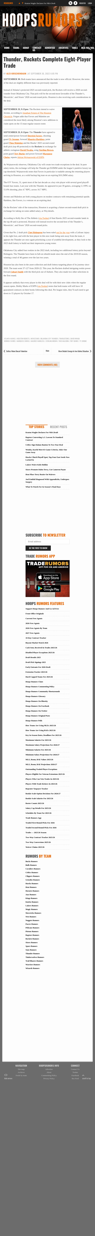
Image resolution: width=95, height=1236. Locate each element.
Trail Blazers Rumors (34, 961)
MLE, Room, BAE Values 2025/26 (39, 759)
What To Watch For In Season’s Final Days (43, 487)
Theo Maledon (16, 143)
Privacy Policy (48, 1078)
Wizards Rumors (32, 968)
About (26, 48)
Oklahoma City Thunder (49, 338)
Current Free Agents (34, 618)
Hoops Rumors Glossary (36, 696)
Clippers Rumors (33, 876)
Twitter (75, 1072)
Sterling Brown (46, 150)
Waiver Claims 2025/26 (35, 847)
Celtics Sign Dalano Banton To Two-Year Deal (44, 445)
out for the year (63, 232)
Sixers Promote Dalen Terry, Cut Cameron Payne (46, 469)
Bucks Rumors (32, 861)
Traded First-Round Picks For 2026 (40, 823)
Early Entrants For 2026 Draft (38, 667)
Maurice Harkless (36, 139)
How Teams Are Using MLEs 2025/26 (41, 725)
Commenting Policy (49, 1075)
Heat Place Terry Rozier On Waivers (40, 474)
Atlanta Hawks (9, 338)
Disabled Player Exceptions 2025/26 (40, 652)
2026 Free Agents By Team (36, 628)
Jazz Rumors (31, 894)
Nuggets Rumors (32, 920)
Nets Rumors (31, 917)
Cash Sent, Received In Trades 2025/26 (41, 648)
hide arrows (8, 1077)
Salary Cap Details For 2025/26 (38, 808)
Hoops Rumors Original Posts (38, 716)
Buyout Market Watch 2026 (37, 643)
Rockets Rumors (32, 939)
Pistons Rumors (32, 931)
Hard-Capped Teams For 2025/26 (39, 677)
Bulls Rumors (31, 865)
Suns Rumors (31, 950)
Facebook (75, 1075)
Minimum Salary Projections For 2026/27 (42, 755)
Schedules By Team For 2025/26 (38, 813)
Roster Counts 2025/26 (35, 803)
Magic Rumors (32, 909)
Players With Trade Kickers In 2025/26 (41, 784)
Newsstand (35, 338)
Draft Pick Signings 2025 (36, 662)
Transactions (64, 338)
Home (7, 48)
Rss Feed (75, 1078)
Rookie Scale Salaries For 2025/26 (39, 798)
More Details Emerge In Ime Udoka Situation (73, 351)
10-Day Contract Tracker (36, 638)
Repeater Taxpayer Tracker (37, 789)
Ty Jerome (14, 139)
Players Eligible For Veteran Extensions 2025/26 (45, 774)
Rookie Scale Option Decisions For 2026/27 (43, 793)
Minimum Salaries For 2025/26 (38, 750)
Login (90, 3)
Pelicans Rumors (32, 928)
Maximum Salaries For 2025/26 (38, 740)
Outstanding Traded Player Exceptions (41, 769)
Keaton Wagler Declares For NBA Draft (40, 3)
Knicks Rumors (32, 902)
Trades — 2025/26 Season (36, 832)
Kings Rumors (31, 898)
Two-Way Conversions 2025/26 (38, 842)
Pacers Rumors (32, 924)
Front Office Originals (35, 613)
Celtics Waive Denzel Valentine (16, 351)
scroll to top (86, 1077)
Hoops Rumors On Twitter (36, 711)
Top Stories (36, 427)
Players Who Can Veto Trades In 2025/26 (42, 779)
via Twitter (44, 218)
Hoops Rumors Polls (34, 720)
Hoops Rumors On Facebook (37, 706)
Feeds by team (21, 1075)
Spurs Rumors (31, 946)
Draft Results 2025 (33, 657)
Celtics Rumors (32, 872)
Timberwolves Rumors (35, 957)
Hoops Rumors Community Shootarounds (43, 691)
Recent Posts (58, 427)
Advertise (50, 48)
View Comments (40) (47, 364)
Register (82, 3)
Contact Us (37, 49)
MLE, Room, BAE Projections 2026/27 (41, 764)
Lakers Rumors (32, 905)
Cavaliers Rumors (33, 869)
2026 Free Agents (32, 623)
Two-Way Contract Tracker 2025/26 (40, 837)
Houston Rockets (23, 338)
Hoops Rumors (10, 14)
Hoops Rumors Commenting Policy (40, 686)
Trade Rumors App (33, 818)
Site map (21, 1069)
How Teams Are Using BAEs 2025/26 (41, 730)
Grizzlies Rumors (33, 880)
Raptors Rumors (32, 935)
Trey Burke (19, 154)
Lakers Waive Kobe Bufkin (37, 465)
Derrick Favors (35, 136)
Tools (75, 48)
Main (47, 350)
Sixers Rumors (32, 942)
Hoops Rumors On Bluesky (37, 701)
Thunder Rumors (33, 953)
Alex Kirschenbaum (16, 73)
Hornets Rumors (32, 891)
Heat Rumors (31, 887)
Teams (16, 48)
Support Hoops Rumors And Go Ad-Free (42, 609)
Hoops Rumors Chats (34, 682)
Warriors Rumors (33, 964)
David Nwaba (26, 150)
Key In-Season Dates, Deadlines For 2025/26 (44, 735)
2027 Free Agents (32, 633)
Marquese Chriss (23, 341)
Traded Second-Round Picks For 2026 (41, 828)
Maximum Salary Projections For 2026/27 (43, 745)
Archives (63, 48)
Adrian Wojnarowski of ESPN (30, 157)
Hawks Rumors (32, 883)
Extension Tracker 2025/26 (36, 672)
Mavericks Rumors (33, 913)
